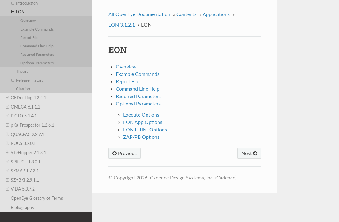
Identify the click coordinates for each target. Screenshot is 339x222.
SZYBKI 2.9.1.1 (22, 180)
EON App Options (142, 122)
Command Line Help (37, 45)
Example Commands (37, 29)
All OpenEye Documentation (139, 14)
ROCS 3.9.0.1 (21, 143)
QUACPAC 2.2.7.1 (25, 134)
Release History (27, 80)
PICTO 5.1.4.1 (21, 116)
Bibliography (22, 207)
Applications (216, 14)
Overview (28, 20)
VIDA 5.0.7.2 (20, 189)
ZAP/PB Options (141, 137)
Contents (186, 14)
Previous (124, 153)
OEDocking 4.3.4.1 (26, 98)
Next (249, 153)
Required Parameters (37, 54)
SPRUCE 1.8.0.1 (23, 162)
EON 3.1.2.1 (121, 24)
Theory (22, 71)
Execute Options (141, 114)
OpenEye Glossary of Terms (37, 198)
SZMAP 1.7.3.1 (22, 171)
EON (18, 11)
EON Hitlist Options (145, 129)
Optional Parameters (37, 62)
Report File (29, 37)
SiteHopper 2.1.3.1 (26, 152)
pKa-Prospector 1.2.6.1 (30, 125)
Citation (23, 88)
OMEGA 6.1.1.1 (23, 107)
